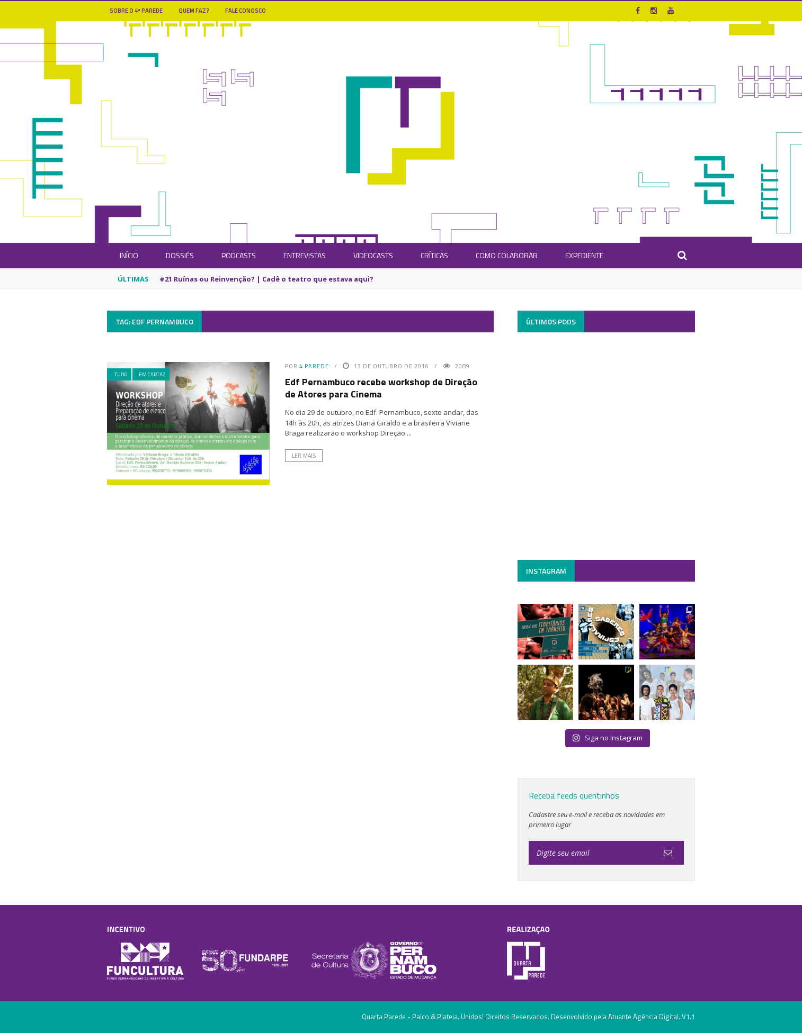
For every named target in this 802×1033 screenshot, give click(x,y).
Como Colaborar (507, 255)
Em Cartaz (152, 374)
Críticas (434, 255)
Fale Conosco (245, 10)
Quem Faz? (194, 10)
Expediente (584, 255)
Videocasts (373, 255)
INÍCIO (129, 255)
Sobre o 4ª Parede (136, 10)
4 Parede (314, 366)
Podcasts (238, 255)
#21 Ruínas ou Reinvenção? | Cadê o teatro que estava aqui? (266, 279)
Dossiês (180, 255)
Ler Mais (304, 455)
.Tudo (120, 374)
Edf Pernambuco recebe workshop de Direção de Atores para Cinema (381, 388)
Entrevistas (304, 255)
